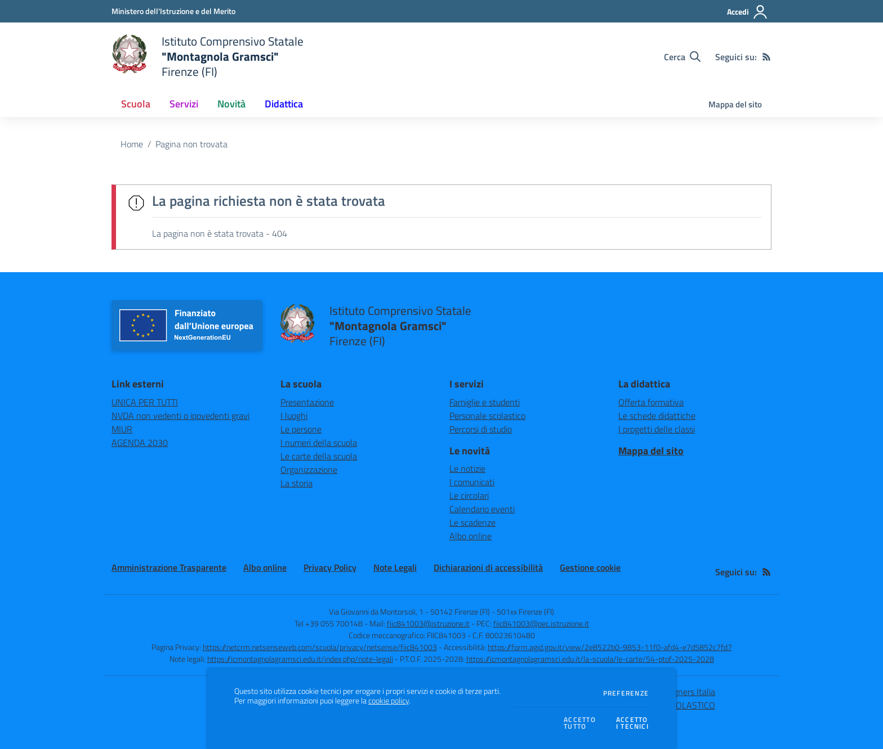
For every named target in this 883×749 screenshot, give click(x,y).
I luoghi (293, 415)
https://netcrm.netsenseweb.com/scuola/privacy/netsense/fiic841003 (320, 647)
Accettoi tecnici (632, 723)
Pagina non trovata (191, 144)
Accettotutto (580, 723)
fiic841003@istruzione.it (428, 623)
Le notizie (467, 468)
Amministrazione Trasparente (169, 567)
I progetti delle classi (656, 429)
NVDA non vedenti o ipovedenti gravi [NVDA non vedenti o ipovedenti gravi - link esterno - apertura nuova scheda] (180, 415)
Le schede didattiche (656, 415)
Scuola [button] (135, 103)
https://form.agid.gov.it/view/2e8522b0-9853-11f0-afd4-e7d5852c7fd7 (610, 647)
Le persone (301, 429)
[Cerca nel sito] (682, 56)
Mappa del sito (735, 104)
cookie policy (388, 700)
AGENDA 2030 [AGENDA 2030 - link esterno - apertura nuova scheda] (140, 442)
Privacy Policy (330, 567)
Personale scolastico (487, 415)
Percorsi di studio (480, 429)
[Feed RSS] (766, 57)
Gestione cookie (590, 567)
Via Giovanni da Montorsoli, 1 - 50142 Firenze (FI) (409, 611)
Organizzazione (308, 469)
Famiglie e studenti (484, 402)
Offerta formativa (651, 402)
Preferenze (626, 693)
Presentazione (307, 402)
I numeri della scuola (318, 442)
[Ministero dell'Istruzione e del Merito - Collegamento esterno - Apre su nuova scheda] (173, 11)
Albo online (470, 536)
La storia (296, 483)
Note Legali (395, 567)
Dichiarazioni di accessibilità (488, 567)
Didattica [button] (284, 103)
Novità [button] (231, 103)
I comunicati (471, 482)
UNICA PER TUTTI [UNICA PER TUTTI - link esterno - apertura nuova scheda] (145, 402)
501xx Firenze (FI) (525, 611)
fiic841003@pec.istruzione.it (541, 623)
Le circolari (469, 495)
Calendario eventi (482, 509)
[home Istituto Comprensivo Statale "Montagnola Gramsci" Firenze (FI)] (208, 56)
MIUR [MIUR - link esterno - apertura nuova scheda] (122, 429)
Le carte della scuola (318, 456)
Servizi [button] (184, 103)
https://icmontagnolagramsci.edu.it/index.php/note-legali (300, 659)
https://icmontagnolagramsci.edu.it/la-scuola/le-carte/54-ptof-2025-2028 (590, 659)
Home (132, 144)
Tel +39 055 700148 (329, 623)
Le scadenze (472, 522)
